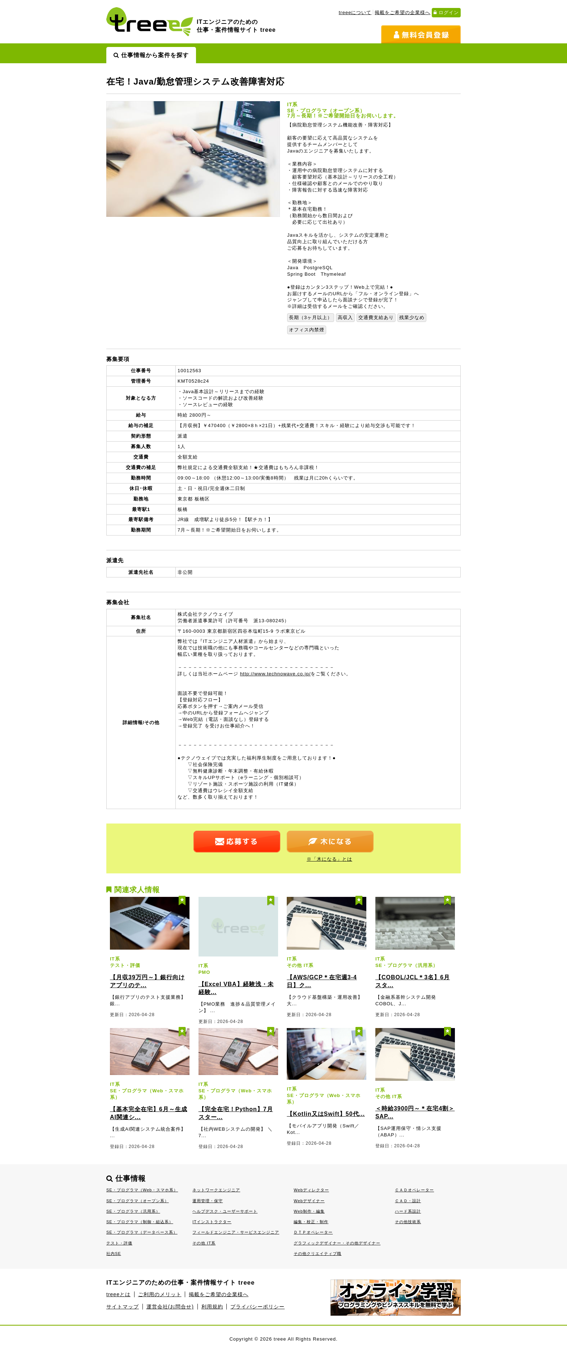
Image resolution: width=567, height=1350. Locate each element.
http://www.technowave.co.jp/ (275, 673)
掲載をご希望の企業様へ (402, 12)
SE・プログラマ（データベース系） (142, 1232)
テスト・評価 (119, 1243)
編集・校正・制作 (311, 1222)
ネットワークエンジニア (216, 1190)
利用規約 (212, 1307)
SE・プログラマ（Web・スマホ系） (142, 1190)
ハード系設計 (408, 1211)
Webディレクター (311, 1190)
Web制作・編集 (309, 1211)
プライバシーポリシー (257, 1307)
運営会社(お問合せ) (170, 1307)
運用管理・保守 (207, 1201)
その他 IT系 (204, 1243)
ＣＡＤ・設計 (408, 1201)
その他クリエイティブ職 (317, 1253)
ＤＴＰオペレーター (313, 1232)
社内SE (113, 1253)
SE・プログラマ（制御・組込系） (139, 1222)
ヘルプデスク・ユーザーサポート (224, 1211)
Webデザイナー (309, 1201)
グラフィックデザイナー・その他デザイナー (337, 1243)
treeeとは (118, 1294)
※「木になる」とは (329, 859)
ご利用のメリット (160, 1294)
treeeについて (355, 12)
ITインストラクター (211, 1222)
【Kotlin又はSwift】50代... (326, 1114)
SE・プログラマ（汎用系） (133, 1211)
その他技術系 (408, 1222)
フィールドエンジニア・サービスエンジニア (235, 1232)
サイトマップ (122, 1307)
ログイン (446, 12)
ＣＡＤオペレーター (414, 1190)
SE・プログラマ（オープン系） (137, 1201)
